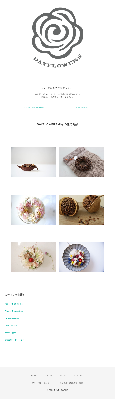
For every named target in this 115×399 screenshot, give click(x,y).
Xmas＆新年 (10, 333)
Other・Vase (11, 326)
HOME (34, 376)
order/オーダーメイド (14, 340)
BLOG (63, 376)
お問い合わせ (82, 107)
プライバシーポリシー (42, 383)
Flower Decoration (14, 311)
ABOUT (48, 376)
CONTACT (79, 376)
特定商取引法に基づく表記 (71, 383)
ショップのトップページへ (33, 107)
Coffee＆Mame (12, 318)
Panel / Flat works (14, 304)
